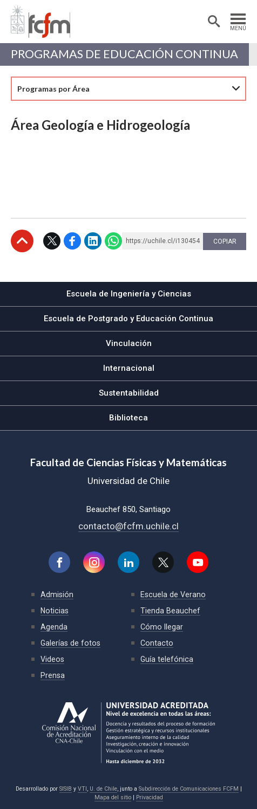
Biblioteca (128, 418)
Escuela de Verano (173, 594)
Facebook (72, 241)
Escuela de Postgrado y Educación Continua (128, 318)
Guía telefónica (166, 659)
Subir (22, 241)
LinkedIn (93, 241)
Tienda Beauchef (170, 610)
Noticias (54, 610)
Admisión (56, 594)
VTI (82, 788)
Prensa (52, 675)
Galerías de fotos (70, 643)
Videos (52, 659)
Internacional (128, 368)
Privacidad (149, 797)
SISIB (65, 788)
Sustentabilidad (129, 393)
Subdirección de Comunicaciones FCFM (189, 788)
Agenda (53, 627)
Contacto (156, 643)
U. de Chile (103, 788)
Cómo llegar (161, 627)
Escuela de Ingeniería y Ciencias (128, 294)
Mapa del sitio (112, 797)
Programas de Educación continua (124, 54)
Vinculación (129, 343)
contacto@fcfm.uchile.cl (128, 526)
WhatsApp (113, 241)
